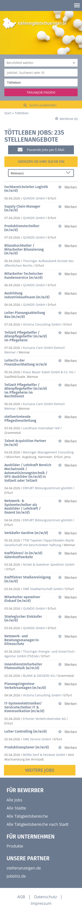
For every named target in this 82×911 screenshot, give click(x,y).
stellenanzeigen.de (24, 868)
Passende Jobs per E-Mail (41, 149)
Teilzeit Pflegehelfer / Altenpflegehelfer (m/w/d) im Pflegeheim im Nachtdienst (25, 390)
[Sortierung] (37, 173)
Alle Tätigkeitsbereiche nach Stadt (37, 824)
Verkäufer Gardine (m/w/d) (26, 533)
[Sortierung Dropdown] (69, 173)
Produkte (15, 846)
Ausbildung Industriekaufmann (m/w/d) (26, 295)
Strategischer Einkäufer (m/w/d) (23, 618)
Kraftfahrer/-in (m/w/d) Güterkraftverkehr (23, 555)
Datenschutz (45, 896)
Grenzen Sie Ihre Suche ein (41, 161)
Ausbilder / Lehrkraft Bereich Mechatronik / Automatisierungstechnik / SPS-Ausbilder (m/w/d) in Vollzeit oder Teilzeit (27, 472)
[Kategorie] (36, 63)
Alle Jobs (14, 799)
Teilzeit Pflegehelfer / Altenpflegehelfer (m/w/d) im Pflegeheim (25, 336)
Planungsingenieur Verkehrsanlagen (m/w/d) (25, 686)
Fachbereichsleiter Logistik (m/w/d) (26, 189)
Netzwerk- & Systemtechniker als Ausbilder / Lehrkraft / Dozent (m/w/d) (22, 506)
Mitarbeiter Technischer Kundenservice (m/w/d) (23, 276)
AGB (21, 896)
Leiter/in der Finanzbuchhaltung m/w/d (25, 362)
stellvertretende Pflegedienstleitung (20, 419)
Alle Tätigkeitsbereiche (27, 816)
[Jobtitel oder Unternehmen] (41, 72)
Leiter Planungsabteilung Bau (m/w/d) (24, 315)
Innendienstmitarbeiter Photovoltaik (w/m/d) (23, 666)
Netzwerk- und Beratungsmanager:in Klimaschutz (21, 640)
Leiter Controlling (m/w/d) (25, 731)
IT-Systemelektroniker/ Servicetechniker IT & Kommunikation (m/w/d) (24, 707)
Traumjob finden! (41, 92)
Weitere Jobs (39, 770)
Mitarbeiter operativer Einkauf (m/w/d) (22, 599)
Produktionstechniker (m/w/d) (21, 228)
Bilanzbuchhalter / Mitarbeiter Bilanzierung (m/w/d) (24, 249)
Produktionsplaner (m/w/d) (26, 747)
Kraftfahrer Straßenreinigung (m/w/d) (27, 579)
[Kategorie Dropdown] (73, 63)
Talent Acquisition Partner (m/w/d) (25, 443)
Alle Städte (16, 808)
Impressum (41, 903)
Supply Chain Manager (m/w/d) (22, 208)
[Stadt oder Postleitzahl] (41, 82)
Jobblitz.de (16, 876)
